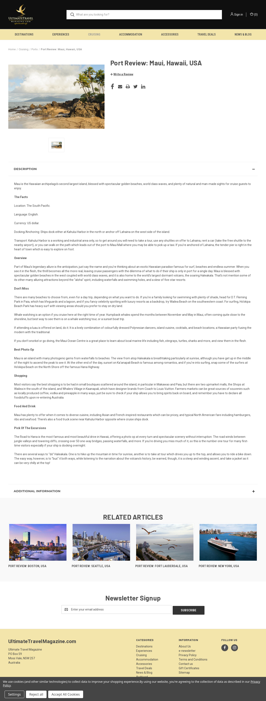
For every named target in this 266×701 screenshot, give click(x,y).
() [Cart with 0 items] (254, 14)
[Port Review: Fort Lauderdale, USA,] (164, 542)
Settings (14, 694)
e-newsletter (187, 650)
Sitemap (184, 671)
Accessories (170, 34)
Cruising (94, 34)
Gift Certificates (189, 667)
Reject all (36, 694)
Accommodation (130, 34)
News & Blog (243, 34)
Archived (142, 676)
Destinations (24, 34)
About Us (185, 645)
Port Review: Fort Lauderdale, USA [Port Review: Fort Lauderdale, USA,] (161, 566)
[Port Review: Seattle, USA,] (101, 542)
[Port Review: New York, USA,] (228, 542)
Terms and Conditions (193, 658)
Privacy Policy (188, 654)
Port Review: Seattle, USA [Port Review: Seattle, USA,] (91, 566)
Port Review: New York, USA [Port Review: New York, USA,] (219, 566)
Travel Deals (206, 34)
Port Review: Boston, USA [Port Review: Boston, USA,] (27, 566)
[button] (121, 74)
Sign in (238, 14)
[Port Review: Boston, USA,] (37, 542)
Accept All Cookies (66, 694)
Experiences (60, 34)
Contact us (186, 663)
